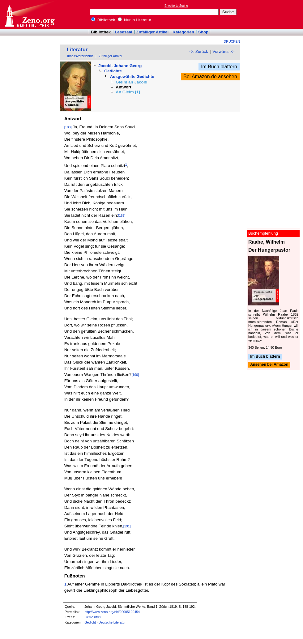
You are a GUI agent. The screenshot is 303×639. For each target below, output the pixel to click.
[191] (127, 526)
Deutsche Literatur (112, 622)
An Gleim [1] (128, 92)
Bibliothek (103, 20)
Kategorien (183, 32)
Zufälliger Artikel (152, 32)
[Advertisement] (274, 14)
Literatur (77, 50)
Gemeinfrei (92, 617)
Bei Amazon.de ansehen (210, 76)
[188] (68, 127)
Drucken (232, 41)
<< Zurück (199, 51)
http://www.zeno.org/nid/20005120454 (112, 612)
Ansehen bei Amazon (269, 365)
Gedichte (113, 71)
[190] (135, 375)
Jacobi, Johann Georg (120, 65)
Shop (203, 32)
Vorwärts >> (223, 51)
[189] (122, 215)
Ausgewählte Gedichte (132, 76)
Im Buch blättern (219, 66)
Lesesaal (123, 32)
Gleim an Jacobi (131, 82)
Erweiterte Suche (176, 5)
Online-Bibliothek (29, 14)
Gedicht (90, 622)
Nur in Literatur (134, 20)
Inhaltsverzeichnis (80, 56)
